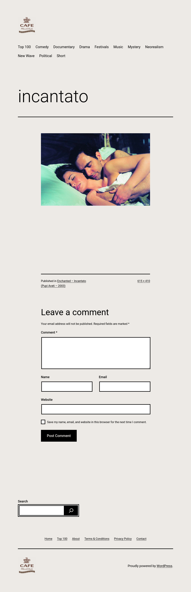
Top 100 (24, 47)
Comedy (42, 47)
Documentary (64, 47)
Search (23, 501)
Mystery (134, 47)
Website (47, 400)
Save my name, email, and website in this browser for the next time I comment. (97, 422)
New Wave (26, 56)
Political (45, 56)
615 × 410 (144, 281)
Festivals (102, 47)
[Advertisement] (95, 231)
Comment (49, 332)
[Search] (71, 510)
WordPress (164, 566)
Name (45, 377)
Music (118, 47)
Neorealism (154, 47)
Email (103, 377)
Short (61, 56)
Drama (84, 47)
